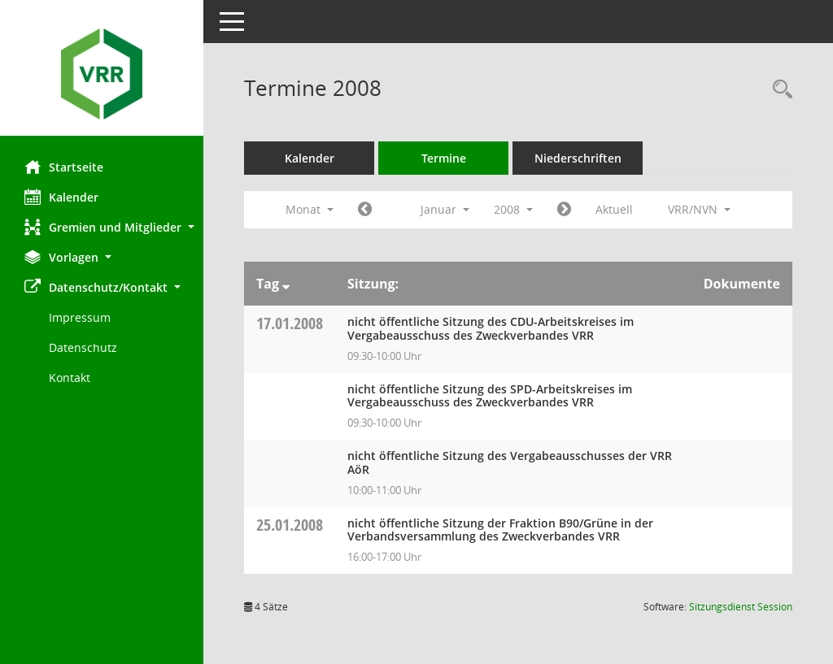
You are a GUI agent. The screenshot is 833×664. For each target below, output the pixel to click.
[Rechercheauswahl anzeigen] (778, 89)
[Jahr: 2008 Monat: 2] (564, 209)
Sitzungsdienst (740, 607)
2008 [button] (513, 209)
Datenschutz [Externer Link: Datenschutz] (83, 347)
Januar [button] (445, 209)
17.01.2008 (289, 323)
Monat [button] (310, 209)
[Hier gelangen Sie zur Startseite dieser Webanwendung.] (101, 73)
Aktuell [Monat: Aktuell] (614, 209)
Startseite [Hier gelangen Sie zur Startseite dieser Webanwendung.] (63, 166)
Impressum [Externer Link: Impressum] (80, 317)
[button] (101, 227)
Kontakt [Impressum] (69, 377)
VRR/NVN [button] (699, 209)
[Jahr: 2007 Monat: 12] (365, 209)
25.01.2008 (289, 525)
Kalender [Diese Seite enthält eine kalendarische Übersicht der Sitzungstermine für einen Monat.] (61, 197)
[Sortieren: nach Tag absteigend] (286, 284)
